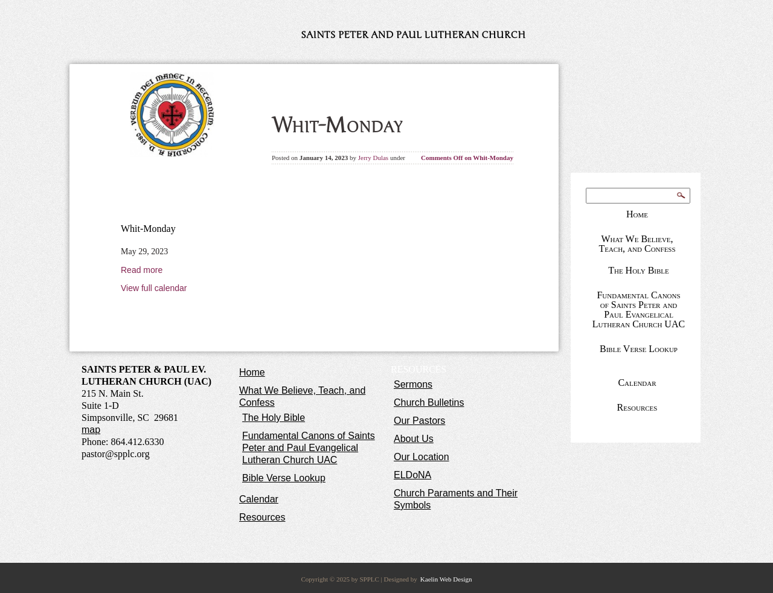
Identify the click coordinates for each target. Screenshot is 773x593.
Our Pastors (419, 420)
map (91, 430)
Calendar (637, 382)
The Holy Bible (638, 270)
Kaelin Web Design (446, 579)
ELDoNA (412, 475)
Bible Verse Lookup (639, 349)
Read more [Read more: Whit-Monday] (141, 270)
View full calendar (154, 288)
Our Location (421, 457)
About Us (414, 439)
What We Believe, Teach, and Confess (636, 244)
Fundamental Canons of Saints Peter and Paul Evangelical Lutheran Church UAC (638, 309)
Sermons (413, 384)
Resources (637, 407)
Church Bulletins (429, 402)
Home (637, 214)
